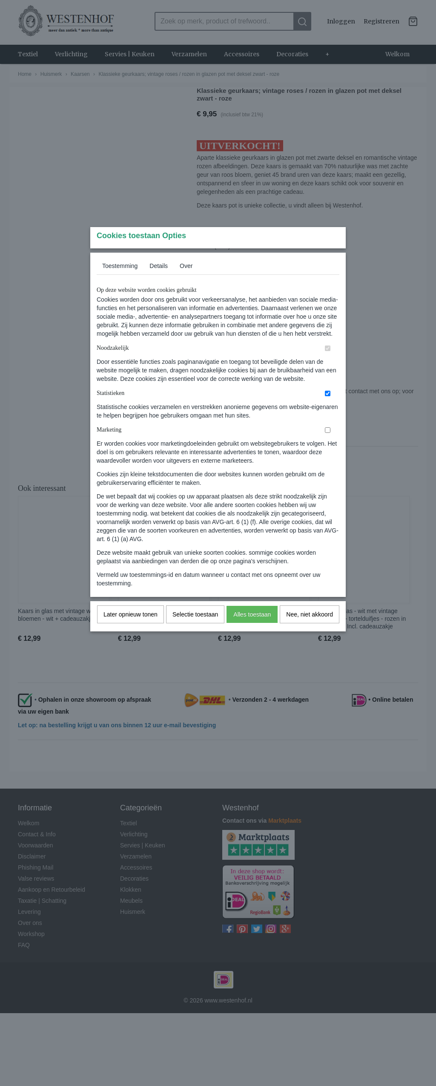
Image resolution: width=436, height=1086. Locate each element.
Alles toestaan (252, 631)
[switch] (327, 365)
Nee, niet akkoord (309, 631)
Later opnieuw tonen (130, 631)
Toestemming (120, 282)
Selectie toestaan (195, 631)
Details (158, 282)
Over (186, 282)
